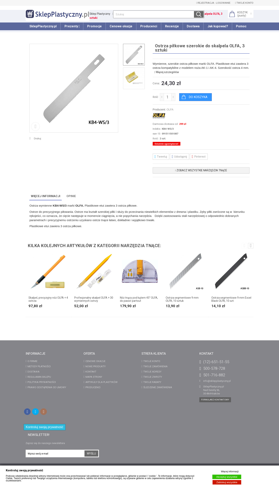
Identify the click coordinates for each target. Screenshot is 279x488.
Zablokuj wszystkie (226, 482)
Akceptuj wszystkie (226, 476)
